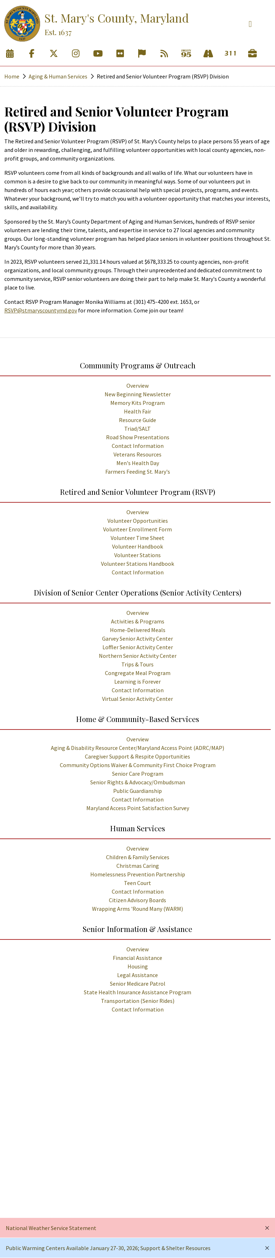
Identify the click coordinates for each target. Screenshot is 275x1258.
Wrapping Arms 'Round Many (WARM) (137, 908)
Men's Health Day (137, 463)
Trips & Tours (137, 664)
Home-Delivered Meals (137, 629)
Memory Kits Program (137, 402)
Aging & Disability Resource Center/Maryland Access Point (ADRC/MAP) (137, 747)
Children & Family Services (137, 857)
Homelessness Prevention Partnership (137, 874)
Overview (137, 385)
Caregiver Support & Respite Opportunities (137, 756)
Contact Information (138, 445)
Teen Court (137, 882)
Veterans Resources (137, 454)
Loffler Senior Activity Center (137, 647)
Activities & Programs (137, 621)
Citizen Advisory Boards (137, 900)
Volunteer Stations (137, 555)
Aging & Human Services (58, 76)
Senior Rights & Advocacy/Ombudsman (137, 782)
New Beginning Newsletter (138, 394)
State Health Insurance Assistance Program (137, 992)
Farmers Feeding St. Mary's (137, 471)
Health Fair (137, 411)
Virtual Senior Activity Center (137, 698)
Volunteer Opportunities (137, 520)
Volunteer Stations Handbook (137, 563)
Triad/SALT (137, 428)
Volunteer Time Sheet (137, 537)
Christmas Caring (137, 865)
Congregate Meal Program (137, 672)
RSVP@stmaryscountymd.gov (40, 310)
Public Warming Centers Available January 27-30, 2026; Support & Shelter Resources (108, 1248)
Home (11, 76)
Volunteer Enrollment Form (137, 529)
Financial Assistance (137, 957)
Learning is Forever (137, 681)
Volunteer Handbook (137, 546)
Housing (137, 966)
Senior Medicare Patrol (137, 983)
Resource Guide (137, 420)
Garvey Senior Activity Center (137, 638)
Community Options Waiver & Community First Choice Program (138, 765)
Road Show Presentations (137, 437)
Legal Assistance (137, 975)
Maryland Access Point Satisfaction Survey (137, 808)
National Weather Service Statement (51, 1227)
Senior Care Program (137, 773)
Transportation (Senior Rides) (137, 1000)
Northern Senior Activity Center (138, 655)
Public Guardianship (137, 790)
